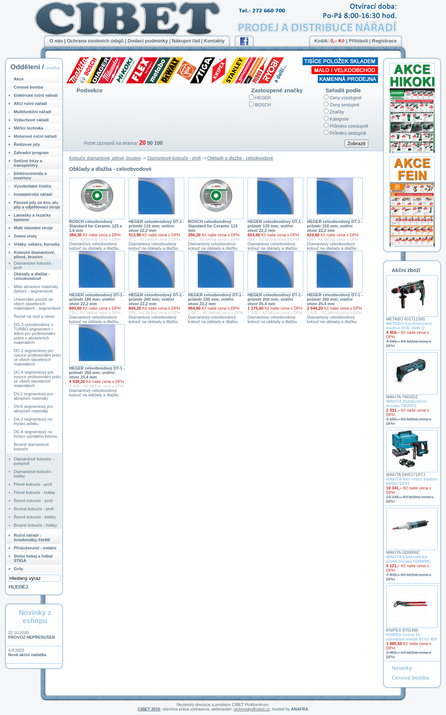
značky (52, 68)
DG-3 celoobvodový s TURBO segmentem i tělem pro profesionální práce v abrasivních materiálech (34, 333)
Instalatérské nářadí (33, 194)
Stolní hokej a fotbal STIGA (33, 558)
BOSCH (263, 105)
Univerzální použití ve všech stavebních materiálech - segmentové (37, 303)
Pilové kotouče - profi (33, 484)
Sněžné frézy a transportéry (28, 163)
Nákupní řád (186, 41)
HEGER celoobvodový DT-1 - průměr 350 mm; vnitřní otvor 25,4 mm (97, 372)
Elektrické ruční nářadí (36, 95)
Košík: (329, 41)
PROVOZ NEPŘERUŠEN (31, 637)
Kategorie (339, 119)
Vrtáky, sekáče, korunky (37, 244)
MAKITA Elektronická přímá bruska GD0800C (408, 559)
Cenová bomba (28, 87)
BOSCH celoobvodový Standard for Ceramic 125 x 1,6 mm (95, 226)
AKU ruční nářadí (30, 103)
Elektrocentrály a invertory (30, 175)
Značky (337, 112)
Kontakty (214, 41)
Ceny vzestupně (346, 97)
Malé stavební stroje (33, 228)
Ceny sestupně (344, 105)
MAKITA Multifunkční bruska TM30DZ (406, 403)
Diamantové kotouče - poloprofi (34, 461)
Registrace (384, 41)
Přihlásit (358, 41)
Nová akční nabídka (27, 654)
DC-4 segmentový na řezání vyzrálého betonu (35, 434)
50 (150, 143)
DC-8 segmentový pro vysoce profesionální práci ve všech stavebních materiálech (37, 379)
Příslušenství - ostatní (35, 548)
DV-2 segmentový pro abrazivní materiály (33, 396)
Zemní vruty (25, 236)
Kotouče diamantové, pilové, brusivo (105, 158)
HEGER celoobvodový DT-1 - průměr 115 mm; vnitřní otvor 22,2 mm (156, 226)
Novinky (402, 668)
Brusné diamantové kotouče (31, 446)
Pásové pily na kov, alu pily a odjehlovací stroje (37, 204)
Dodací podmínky (147, 41)
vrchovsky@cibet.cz (252, 709)
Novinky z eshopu (35, 617)
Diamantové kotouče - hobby (34, 473)
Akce (18, 79)
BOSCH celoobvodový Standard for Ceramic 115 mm (212, 226)
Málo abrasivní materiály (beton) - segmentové (36, 288)
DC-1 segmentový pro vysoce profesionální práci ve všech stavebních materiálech (37, 357)
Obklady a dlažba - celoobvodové (240, 158)
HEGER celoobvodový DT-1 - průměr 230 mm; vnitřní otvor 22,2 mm (216, 299)
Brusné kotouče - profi (34, 509)
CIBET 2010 (149, 709)
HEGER (263, 97)
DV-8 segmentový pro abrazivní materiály (33, 408)
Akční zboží (406, 270)
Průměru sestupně (348, 133)
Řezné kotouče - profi (33, 500)
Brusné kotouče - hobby (35, 525)
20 (142, 143)
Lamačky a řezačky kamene (32, 217)
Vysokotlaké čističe (32, 186)
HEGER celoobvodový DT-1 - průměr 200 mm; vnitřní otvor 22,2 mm (156, 299)
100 (158, 143)
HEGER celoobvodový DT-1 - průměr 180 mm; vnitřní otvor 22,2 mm (97, 299)
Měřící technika (28, 128)
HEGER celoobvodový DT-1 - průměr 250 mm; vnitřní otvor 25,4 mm (275, 299)
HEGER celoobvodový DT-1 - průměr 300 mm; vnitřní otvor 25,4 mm (335, 299)
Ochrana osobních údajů (95, 41)
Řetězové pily (27, 144)
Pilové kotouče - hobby (34, 492)
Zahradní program (31, 152)
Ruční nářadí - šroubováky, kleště (32, 537)
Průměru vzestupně (349, 126)
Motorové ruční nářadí (35, 136)
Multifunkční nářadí (32, 111)
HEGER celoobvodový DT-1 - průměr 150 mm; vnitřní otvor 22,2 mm (335, 226)
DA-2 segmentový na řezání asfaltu (33, 421)
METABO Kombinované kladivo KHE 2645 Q (409, 325)
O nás (56, 41)
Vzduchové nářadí (31, 120)
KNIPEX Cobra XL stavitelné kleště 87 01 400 (411, 636)
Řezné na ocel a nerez (34, 316)
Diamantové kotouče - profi (173, 158)
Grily (18, 568)
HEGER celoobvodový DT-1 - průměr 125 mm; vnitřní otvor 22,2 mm (275, 226)
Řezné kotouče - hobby (35, 517)
